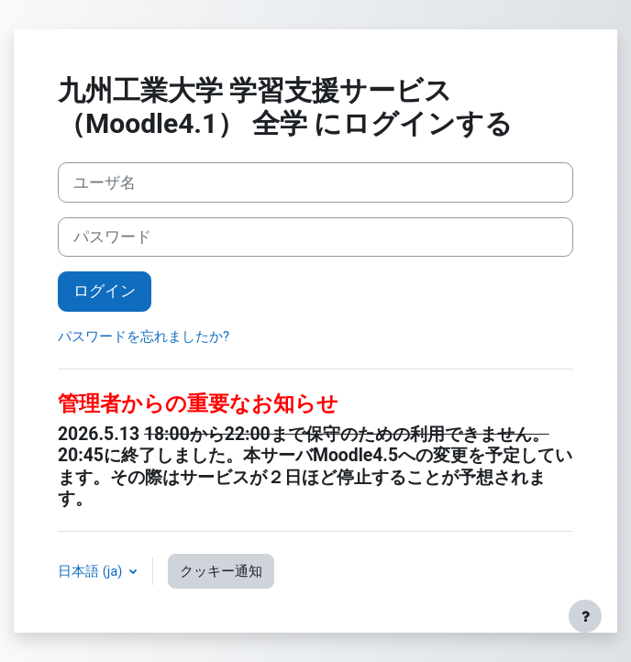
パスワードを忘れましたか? (143, 336)
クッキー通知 (221, 571)
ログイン (104, 290)
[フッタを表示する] (585, 616)
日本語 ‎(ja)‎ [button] (92, 571)
